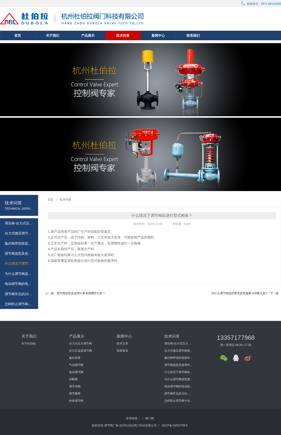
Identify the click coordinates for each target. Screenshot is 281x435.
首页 (17, 35)
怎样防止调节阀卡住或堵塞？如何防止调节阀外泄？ (178, 400)
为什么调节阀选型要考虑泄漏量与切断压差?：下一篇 (245, 293)
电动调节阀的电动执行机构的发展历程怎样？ (178, 386)
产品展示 (88, 35)
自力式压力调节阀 (80, 343)
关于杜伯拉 (28, 343)
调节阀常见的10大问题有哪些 (178, 393)
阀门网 (149, 418)
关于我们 (52, 35)
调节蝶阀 (74, 393)
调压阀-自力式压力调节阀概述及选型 (178, 343)
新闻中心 (158, 35)
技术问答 (123, 35)
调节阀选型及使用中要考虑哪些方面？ (178, 365)
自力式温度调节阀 (80, 350)
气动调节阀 (76, 365)
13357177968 (236, 337)
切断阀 (73, 379)
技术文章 (122, 343)
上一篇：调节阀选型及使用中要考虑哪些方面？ (75, 293)
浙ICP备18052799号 (175, 425)
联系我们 (193, 35)
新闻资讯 (122, 350)
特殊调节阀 (76, 400)
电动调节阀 (76, 372)
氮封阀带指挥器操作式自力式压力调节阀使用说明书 (178, 357)
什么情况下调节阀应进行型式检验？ (178, 372)
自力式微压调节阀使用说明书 (178, 350)
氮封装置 (74, 357)
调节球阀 (74, 386)
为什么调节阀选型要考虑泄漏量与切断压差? (178, 379)
